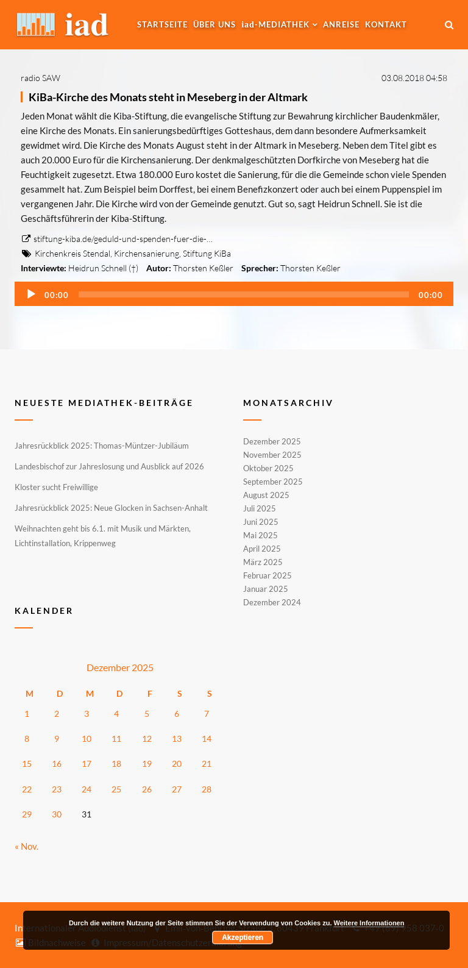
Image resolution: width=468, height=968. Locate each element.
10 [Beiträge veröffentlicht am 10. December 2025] (86, 738)
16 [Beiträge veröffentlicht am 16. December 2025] (57, 763)
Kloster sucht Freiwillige (56, 487)
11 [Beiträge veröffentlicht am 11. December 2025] (116, 738)
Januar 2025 (265, 589)
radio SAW (40, 78)
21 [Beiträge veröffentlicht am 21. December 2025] (206, 763)
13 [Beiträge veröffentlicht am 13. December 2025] (177, 738)
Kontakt (386, 24)
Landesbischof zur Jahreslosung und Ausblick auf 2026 (109, 466)
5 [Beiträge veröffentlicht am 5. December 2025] (146, 713)
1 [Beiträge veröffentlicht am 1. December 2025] (26, 713)
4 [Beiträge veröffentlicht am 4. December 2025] (116, 713)
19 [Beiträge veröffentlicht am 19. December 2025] (147, 763)
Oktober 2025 (268, 468)
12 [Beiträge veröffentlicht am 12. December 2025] (147, 738)
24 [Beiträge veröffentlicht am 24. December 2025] (86, 789)
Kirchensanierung (146, 253)
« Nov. (26, 846)
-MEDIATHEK (275, 24)
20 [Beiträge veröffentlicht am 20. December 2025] (177, 763)
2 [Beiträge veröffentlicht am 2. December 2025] (56, 713)
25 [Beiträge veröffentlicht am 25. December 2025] (116, 789)
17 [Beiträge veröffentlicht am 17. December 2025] (86, 763)
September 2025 (273, 481)
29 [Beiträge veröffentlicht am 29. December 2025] (27, 814)
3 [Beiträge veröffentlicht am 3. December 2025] (86, 713)
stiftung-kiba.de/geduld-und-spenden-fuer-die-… (117, 238)
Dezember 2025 (272, 442)
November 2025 (272, 455)
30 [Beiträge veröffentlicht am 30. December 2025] (57, 814)
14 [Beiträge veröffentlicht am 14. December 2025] (206, 738)
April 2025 (262, 548)
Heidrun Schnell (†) (103, 268)
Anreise (341, 24)
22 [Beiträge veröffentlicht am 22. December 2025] (27, 789)
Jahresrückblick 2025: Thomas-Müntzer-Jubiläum (102, 445)
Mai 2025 (260, 535)
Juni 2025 (260, 522)
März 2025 (263, 562)
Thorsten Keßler (203, 268)
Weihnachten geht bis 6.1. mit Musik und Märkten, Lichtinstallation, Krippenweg (103, 536)
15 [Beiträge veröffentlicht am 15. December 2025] (27, 763)
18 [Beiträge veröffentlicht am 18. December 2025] (116, 763)
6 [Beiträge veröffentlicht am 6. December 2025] (176, 713)
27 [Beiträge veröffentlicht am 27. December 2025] (177, 789)
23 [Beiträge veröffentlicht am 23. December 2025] (57, 789)
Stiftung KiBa (207, 253)
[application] (234, 294)
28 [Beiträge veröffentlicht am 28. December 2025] (206, 789)
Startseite (162, 24)
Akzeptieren (242, 937)
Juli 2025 (259, 508)
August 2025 (266, 495)
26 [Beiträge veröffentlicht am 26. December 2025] (147, 789)
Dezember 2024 (272, 601)
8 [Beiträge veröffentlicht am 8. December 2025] (26, 738)
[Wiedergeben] (31, 294)
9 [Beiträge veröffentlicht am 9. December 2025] (56, 738)
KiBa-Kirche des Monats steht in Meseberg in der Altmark (168, 97)
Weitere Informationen (369, 923)
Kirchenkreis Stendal (72, 253)
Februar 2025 (267, 575)
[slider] (244, 294)
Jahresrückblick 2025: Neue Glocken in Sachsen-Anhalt (111, 508)
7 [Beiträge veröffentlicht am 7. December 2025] (206, 713)
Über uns (214, 24)
